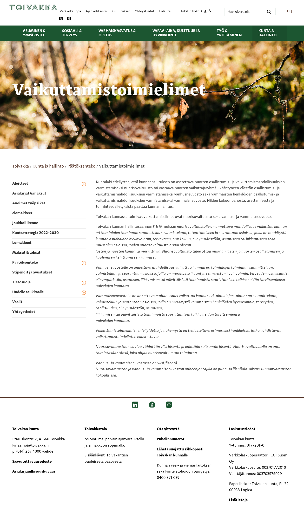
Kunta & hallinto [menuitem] (267, 33)
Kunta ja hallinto (48, 166)
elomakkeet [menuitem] (22, 213)
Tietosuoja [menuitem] (21, 282)
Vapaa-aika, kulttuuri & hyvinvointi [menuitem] (176, 33)
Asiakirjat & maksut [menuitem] (29, 193)
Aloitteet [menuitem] (20, 184)
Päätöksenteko (81, 166)
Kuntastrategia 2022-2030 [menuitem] (35, 233)
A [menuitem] (201, 11)
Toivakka (20, 166)
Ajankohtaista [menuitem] (96, 11)
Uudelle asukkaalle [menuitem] (28, 292)
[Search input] (245, 12)
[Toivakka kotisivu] (33, 7)
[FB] (152, 405)
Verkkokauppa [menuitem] (70, 11)
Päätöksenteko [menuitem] (25, 263)
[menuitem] (288, 11)
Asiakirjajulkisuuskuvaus (33, 472)
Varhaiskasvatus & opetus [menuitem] (117, 33)
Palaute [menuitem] (165, 11)
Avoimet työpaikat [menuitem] (28, 203)
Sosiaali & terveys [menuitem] (72, 33)
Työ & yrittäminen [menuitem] (229, 33)
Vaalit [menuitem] (17, 302)
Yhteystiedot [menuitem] (144, 11)
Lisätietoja (238, 500)
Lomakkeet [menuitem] (22, 243)
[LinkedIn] (135, 405)
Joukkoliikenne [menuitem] (25, 223)
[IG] (168, 405)
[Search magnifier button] (269, 12)
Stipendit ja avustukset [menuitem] (32, 272)
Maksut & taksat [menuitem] (26, 253)
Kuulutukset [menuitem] (121, 11)
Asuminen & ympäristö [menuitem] (34, 33)
